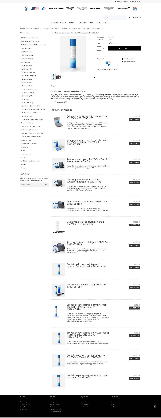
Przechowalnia (84, 407)
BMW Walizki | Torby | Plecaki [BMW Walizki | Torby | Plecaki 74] (30, 130)
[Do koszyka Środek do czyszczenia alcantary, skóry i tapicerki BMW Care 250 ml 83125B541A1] (134, 308)
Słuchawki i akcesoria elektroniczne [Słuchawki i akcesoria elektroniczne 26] (34, 109)
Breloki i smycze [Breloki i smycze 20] (28, 66)
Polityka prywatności (55, 409)
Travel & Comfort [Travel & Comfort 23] (29, 92)
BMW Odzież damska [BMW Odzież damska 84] (27, 55)
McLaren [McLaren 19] (23, 157)
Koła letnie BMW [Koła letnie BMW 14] (26, 140)
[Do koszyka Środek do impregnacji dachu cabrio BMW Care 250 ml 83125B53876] (134, 358)
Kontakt (113, 404)
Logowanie (83, 402)
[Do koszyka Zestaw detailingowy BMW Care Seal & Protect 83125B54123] (134, 162)
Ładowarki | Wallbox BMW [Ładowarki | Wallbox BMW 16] (32, 106)
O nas (112, 402)
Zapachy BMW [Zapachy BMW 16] (28, 86)
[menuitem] (58, 22)
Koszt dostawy (24, 409)
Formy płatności (24, 407)
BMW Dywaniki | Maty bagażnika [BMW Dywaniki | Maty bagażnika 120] (31, 137)
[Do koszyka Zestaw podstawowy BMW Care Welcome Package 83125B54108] (134, 182)
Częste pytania (54, 407)
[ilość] (99, 48)
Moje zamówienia (85, 404)
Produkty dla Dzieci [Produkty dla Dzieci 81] (27, 123)
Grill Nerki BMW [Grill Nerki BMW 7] (28, 116)
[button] (94, 77)
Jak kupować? (53, 402)
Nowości (23, 164)
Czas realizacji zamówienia (27, 402)
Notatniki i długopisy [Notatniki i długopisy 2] (30, 76)
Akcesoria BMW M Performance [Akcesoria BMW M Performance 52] (33, 119)
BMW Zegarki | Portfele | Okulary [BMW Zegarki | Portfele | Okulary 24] (31, 126)
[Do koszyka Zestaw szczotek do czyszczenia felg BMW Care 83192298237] (134, 225)
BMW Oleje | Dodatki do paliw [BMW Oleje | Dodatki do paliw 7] (33, 113)
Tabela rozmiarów (115, 407)
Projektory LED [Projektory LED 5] (28, 96)
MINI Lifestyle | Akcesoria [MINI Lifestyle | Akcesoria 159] (29, 144)
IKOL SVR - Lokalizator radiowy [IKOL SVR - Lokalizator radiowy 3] (30, 38)
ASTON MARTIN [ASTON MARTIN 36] (26, 154)
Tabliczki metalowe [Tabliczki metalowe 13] (29, 72)
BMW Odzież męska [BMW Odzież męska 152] (27, 59)
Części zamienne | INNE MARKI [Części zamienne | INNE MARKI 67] (30, 161)
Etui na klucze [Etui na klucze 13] (28, 79)
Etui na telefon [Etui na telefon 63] (28, 82)
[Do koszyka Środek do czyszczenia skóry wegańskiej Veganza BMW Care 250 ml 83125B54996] (134, 335)
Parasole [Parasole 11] (26, 99)
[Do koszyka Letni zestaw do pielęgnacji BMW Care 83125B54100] (134, 204)
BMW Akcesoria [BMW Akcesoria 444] (25, 62)
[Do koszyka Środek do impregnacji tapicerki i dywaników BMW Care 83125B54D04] (134, 267)
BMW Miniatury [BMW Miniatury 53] (28, 103)
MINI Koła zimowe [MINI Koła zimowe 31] (26, 52)
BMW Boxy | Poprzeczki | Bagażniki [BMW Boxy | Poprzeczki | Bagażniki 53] (32, 133)
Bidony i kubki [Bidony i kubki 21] (28, 69)
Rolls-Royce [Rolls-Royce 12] (24, 147)
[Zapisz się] (46, 185)
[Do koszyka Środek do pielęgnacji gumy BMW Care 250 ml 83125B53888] (134, 378)
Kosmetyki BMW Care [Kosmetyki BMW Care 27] (30, 89)
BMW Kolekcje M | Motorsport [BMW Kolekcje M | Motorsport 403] (30, 41)
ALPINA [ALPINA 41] (23, 151)
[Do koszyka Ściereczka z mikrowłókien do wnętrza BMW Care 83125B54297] (134, 119)
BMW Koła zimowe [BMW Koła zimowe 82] (26, 48)
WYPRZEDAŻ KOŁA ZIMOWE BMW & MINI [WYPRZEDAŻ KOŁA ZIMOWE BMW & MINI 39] (33, 45)
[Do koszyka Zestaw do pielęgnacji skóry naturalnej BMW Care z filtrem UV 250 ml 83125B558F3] (134, 143)
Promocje (24, 168)
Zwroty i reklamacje (25, 404)
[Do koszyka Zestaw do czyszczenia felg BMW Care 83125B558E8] (134, 287)
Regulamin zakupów (55, 411)
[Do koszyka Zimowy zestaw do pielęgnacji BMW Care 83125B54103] (134, 245)
